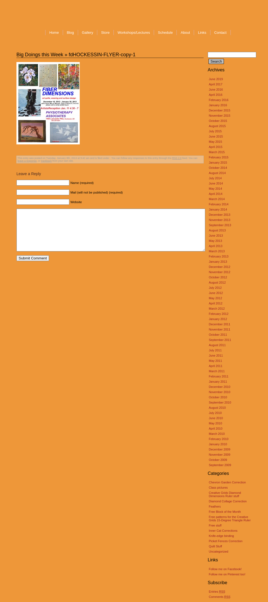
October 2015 (218, 120)
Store (105, 32)
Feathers (215, 506)
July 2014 (215, 178)
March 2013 (217, 251)
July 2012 (215, 287)
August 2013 (217, 230)
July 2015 (215, 131)
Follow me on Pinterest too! (227, 574)
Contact (220, 32)
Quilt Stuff (215, 546)
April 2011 (216, 366)
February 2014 (219, 204)
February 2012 (219, 313)
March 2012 (217, 308)
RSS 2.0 (176, 158)
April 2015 (216, 147)
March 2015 (217, 152)
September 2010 (220, 402)
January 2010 (218, 444)
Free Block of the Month (225, 511)
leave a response (27, 160)
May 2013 (215, 240)
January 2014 (218, 209)
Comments (219, 596)
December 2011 (219, 324)
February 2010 (219, 439)
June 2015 (216, 136)
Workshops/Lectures (134, 32)
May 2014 (215, 188)
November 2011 (219, 329)
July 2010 (215, 413)
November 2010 (219, 392)
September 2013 (220, 225)
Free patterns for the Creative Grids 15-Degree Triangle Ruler (230, 518)
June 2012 (216, 293)
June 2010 (216, 418)
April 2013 (216, 246)
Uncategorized (218, 551)
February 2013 (219, 256)
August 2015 (217, 126)
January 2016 (218, 105)
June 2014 (216, 183)
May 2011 (215, 360)
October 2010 (218, 397)
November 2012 (219, 272)
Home (54, 32)
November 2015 (219, 115)
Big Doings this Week (39, 54)
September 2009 (220, 465)
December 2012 (219, 266)
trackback (46, 160)
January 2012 (218, 319)
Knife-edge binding (221, 535)
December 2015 (219, 110)
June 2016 (216, 89)
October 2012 (218, 277)
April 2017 (216, 84)
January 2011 (218, 381)
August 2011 (217, 345)
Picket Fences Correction (226, 541)
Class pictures (218, 487)
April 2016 (216, 94)
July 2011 (215, 350)
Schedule (165, 32)
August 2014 (217, 173)
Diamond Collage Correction (228, 501)
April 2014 (216, 193)
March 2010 (217, 433)
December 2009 (219, 449)
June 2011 (216, 355)
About (185, 32)
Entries (217, 591)
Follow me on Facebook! (225, 569)
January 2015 (218, 162)
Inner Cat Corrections (223, 530)
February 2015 (219, 157)
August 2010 (217, 407)
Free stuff (215, 525)
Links (202, 32)
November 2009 (219, 454)
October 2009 (218, 459)
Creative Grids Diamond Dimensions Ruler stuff (225, 494)
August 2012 (217, 282)
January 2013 (218, 261)
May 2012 (215, 298)
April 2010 (216, 428)
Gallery (87, 32)
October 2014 (218, 167)
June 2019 (216, 79)
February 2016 (219, 100)
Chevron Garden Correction (227, 482)
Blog (70, 32)
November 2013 (219, 220)
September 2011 (220, 339)
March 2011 (217, 371)
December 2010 (219, 386)
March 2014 (217, 199)
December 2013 (219, 214)
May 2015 (215, 141)
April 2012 (216, 303)
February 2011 (219, 376)
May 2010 (215, 423)
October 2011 (218, 334)
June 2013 (216, 235)
